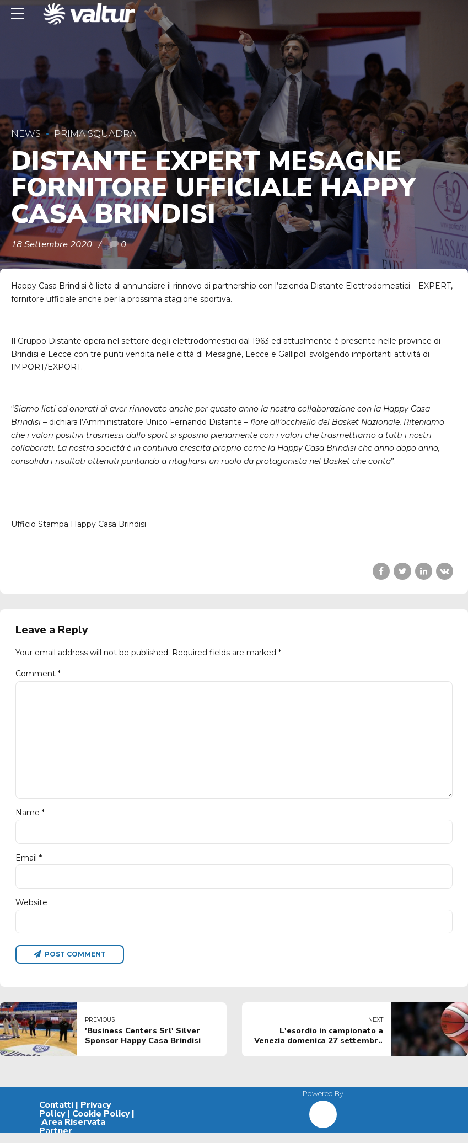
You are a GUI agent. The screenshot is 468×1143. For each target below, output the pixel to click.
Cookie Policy (101, 1123)
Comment (38, 674)
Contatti (56, 1114)
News (26, 133)
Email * (28, 865)
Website (31, 911)
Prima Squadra (95, 133)
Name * (30, 819)
